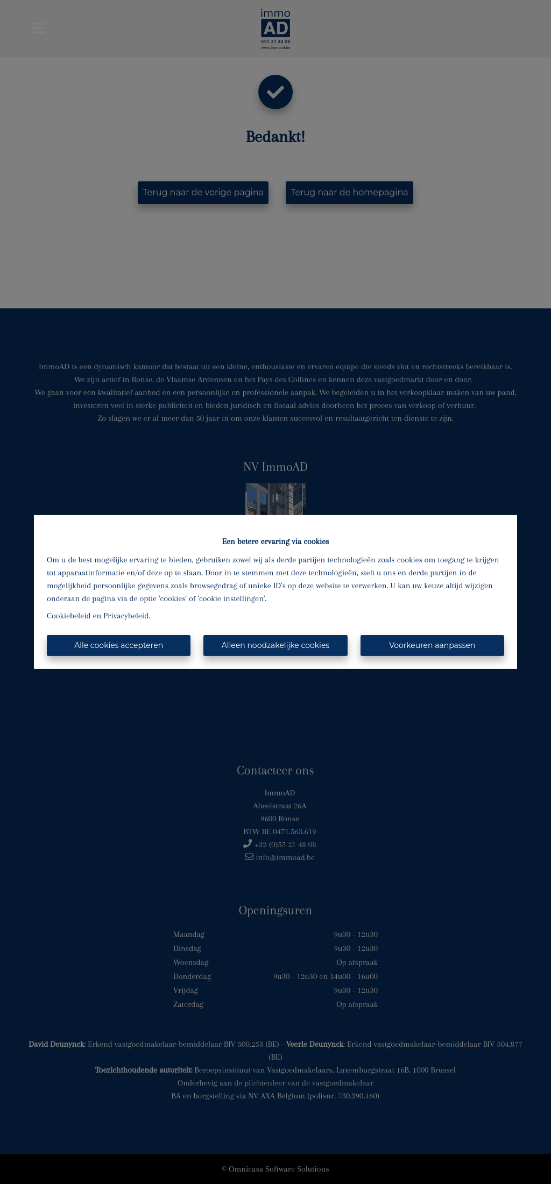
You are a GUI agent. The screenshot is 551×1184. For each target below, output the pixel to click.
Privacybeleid (126, 616)
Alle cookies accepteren (118, 645)
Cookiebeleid (69, 616)
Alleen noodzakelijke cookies (275, 645)
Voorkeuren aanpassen (432, 645)
